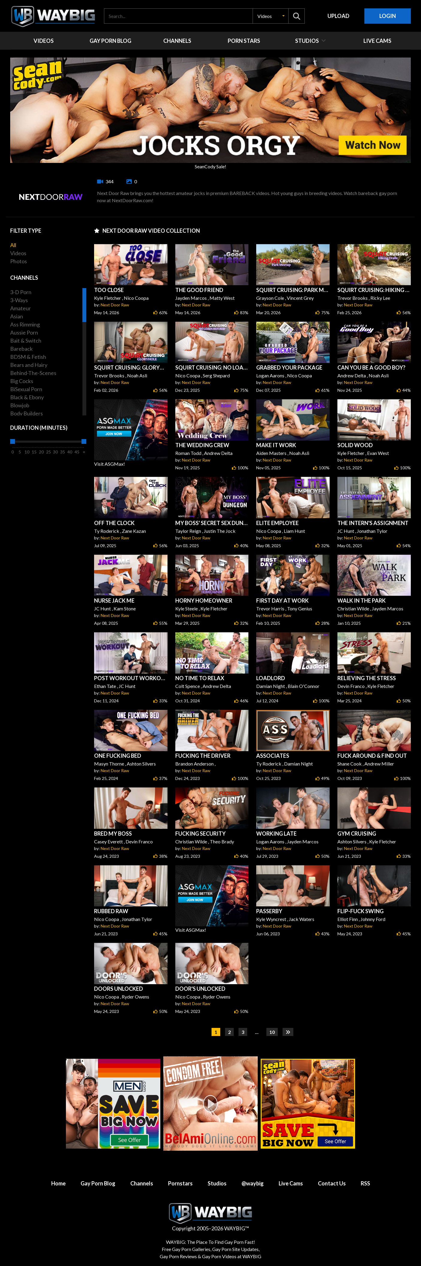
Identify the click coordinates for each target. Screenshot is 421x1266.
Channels (141, 1183)
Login (387, 16)
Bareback (21, 348)
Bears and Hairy (28, 365)
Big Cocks (21, 381)
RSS (365, 1183)
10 (272, 1032)
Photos (18, 261)
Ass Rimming (25, 324)
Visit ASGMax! (131, 433)
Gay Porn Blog (98, 1183)
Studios (217, 1183)
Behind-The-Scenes (33, 373)
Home (58, 1183)
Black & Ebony (27, 397)
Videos (18, 253)
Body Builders (26, 413)
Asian (16, 316)
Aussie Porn (24, 332)
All (13, 245)
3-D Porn (20, 292)
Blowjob (19, 405)
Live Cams (291, 1183)
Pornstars (180, 1183)
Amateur (20, 308)
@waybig (253, 1183)
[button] (271, 16)
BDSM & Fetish (28, 356)
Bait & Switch (25, 340)
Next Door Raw (115, 304)
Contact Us (332, 1183)
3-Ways (19, 300)
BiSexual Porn (26, 389)
